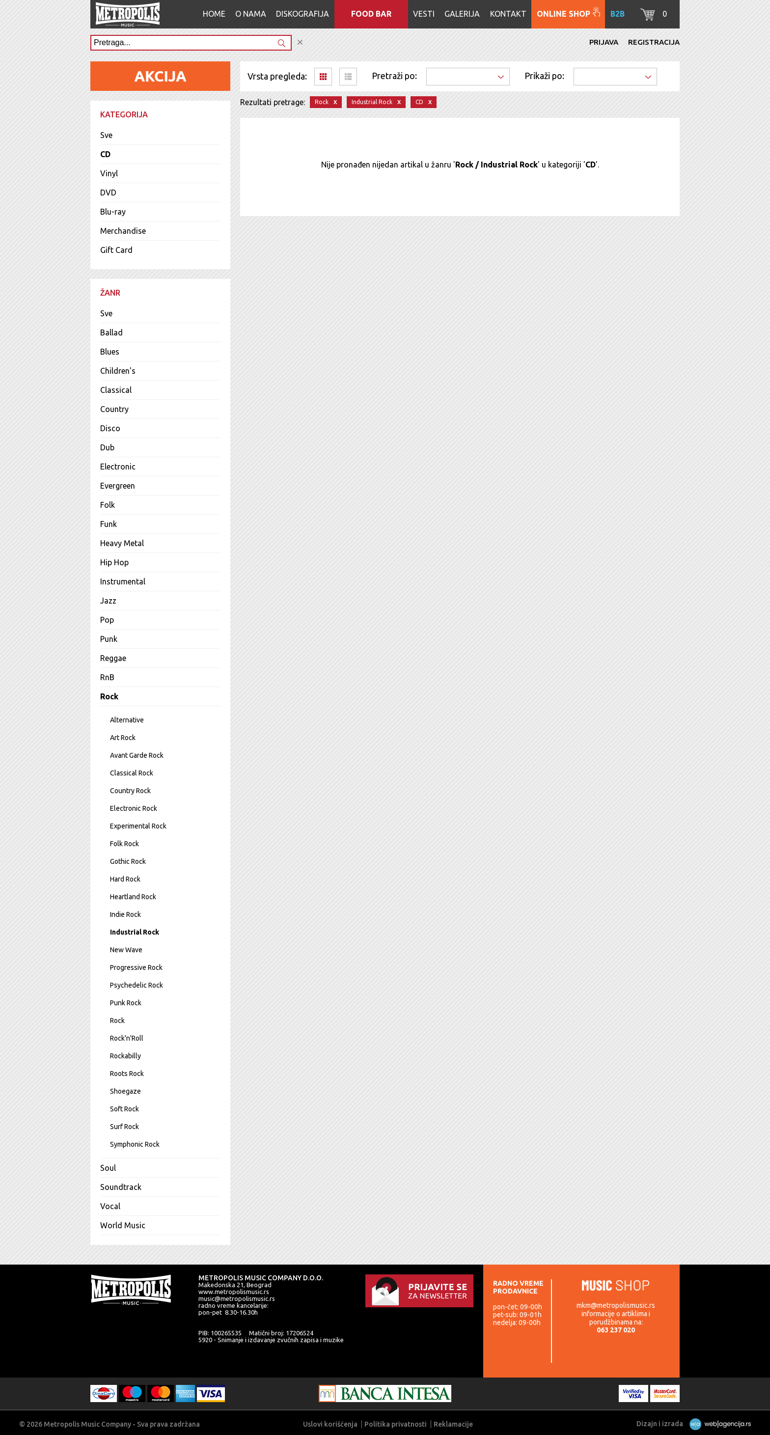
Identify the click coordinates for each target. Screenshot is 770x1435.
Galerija (462, 13)
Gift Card (116, 250)
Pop (107, 619)
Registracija (654, 42)
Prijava (603, 42)
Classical (116, 390)
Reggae (113, 658)
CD (105, 154)
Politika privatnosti (395, 1424)
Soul (108, 1167)
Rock (109, 696)
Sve (106, 135)
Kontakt (508, 13)
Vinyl (109, 173)
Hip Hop (114, 562)
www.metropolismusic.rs (233, 1291)
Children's (118, 370)
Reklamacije (453, 1424)
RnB (107, 677)
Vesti (424, 13)
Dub (107, 447)
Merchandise (123, 230)
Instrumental (122, 581)
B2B (617, 13)
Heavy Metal (122, 543)
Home (214, 13)
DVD (108, 192)
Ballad (111, 332)
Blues (109, 351)
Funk (108, 524)
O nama (250, 13)
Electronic (118, 466)
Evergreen (117, 485)
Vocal (110, 1206)
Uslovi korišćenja (330, 1424)
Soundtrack (120, 1187)
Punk (108, 639)
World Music (122, 1225)
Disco (110, 428)
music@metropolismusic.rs (236, 1298)
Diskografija (302, 13)
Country (114, 409)
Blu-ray (113, 211)
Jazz (108, 600)
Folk (107, 504)
